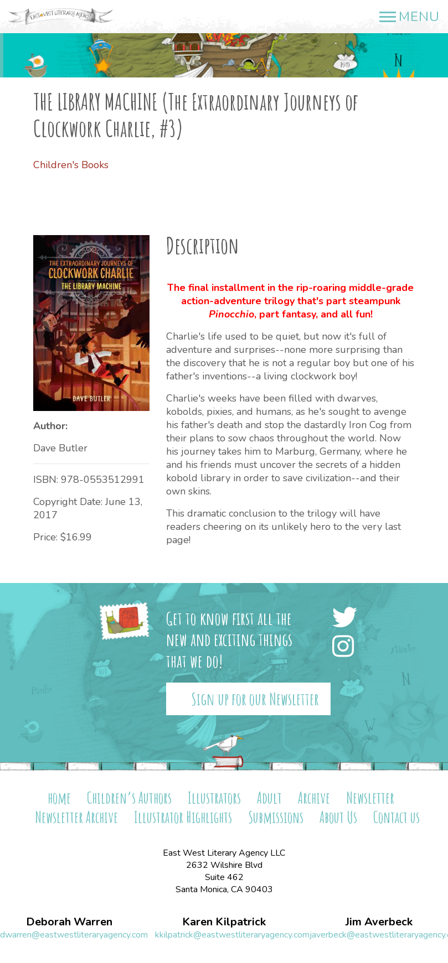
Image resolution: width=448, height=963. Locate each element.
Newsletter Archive (76, 817)
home (59, 798)
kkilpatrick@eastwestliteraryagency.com (232, 935)
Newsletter (370, 798)
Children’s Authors (129, 798)
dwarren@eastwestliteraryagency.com (74, 935)
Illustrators (214, 798)
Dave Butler (60, 448)
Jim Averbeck (379, 922)
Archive (314, 798)
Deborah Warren (69, 922)
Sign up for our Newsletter (255, 699)
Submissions (275, 817)
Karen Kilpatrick (224, 922)
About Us (338, 817)
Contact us (396, 817)
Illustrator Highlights (183, 817)
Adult (269, 798)
